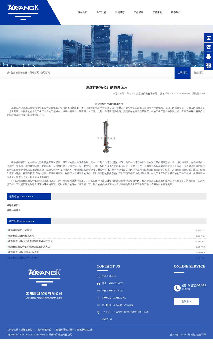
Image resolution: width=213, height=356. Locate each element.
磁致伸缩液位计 (197, 103)
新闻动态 (120, 11)
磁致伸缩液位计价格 (40, 176)
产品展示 (138, 11)
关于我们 (101, 11)
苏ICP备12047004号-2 (181, 298)
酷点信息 (196, 298)
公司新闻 (45, 72)
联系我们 (176, 11)
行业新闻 (198, 72)
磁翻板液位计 (14, 197)
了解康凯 (157, 11)
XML (203, 297)
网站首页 (82, 11)
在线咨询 (186, 265)
